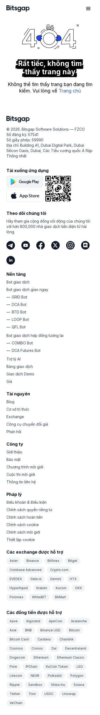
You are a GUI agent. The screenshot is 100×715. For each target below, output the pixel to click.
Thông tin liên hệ (21, 482)
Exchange (15, 416)
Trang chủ (70, 91)
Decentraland (75, 648)
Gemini (55, 579)
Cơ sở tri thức (17, 409)
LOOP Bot (20, 319)
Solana (79, 685)
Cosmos (16, 648)
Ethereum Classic (70, 657)
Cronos (37, 648)
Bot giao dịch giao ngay (27, 289)
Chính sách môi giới (23, 532)
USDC (49, 694)
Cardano (44, 639)
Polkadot (55, 676)
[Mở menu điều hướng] (88, 8)
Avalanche (79, 621)
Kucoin (61, 588)
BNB (28, 630)
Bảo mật (13, 459)
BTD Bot (19, 312)
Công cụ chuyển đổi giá (27, 424)
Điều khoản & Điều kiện (26, 502)
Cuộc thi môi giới (20, 474)
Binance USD (50, 630)
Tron (32, 694)
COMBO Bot (22, 343)
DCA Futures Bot (26, 350)
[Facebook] (40, 245)
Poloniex (16, 597)
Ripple (15, 685)
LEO (80, 667)
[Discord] (85, 245)
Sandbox (35, 685)
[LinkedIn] (10, 260)
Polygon (76, 676)
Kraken (41, 588)
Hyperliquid (19, 588)
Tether (15, 694)
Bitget (72, 561)
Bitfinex (53, 561)
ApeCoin (55, 621)
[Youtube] (25, 245)
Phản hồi (13, 431)
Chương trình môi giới (24, 467)
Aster (14, 561)
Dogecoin (17, 657)
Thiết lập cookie (20, 539)
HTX (73, 579)
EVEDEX (16, 579)
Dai (54, 648)
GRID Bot (19, 297)
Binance (32, 561)
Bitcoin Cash (19, 639)
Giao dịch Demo (20, 374)
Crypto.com (59, 570)
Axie (13, 630)
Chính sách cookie (22, 524)
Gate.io (36, 579)
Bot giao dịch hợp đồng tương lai (34, 335)
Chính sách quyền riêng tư (29, 509)
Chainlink (66, 639)
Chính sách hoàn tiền (24, 517)
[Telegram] (10, 245)
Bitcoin (74, 630)
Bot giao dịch (18, 282)
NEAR (35, 676)
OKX (78, 588)
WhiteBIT (39, 597)
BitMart (60, 597)
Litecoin (16, 676)
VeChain (16, 703)
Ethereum (41, 657)
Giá (9, 381)
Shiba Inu (58, 685)
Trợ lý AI (13, 359)
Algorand (33, 621)
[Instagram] (70, 245)
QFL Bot (19, 327)
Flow (13, 667)
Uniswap (69, 694)
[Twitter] (55, 245)
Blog (10, 401)
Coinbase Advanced (26, 570)
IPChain (31, 667)
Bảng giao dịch (19, 366)
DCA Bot (19, 304)
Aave (14, 621)
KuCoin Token (57, 667)
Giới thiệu (14, 452)
